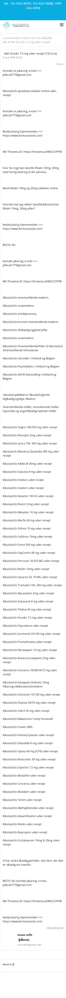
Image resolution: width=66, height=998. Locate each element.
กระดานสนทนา (12, 38)
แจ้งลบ (59, 64)
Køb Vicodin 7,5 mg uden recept (30, 42)
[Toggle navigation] (61, 25)
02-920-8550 (21, 3)
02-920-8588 (43, 3)
